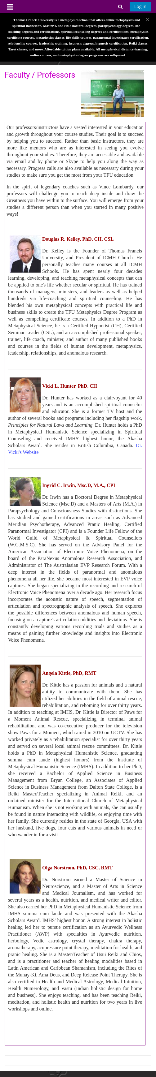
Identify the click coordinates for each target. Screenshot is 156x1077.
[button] (120, 6)
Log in (140, 6)
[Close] (147, 19)
